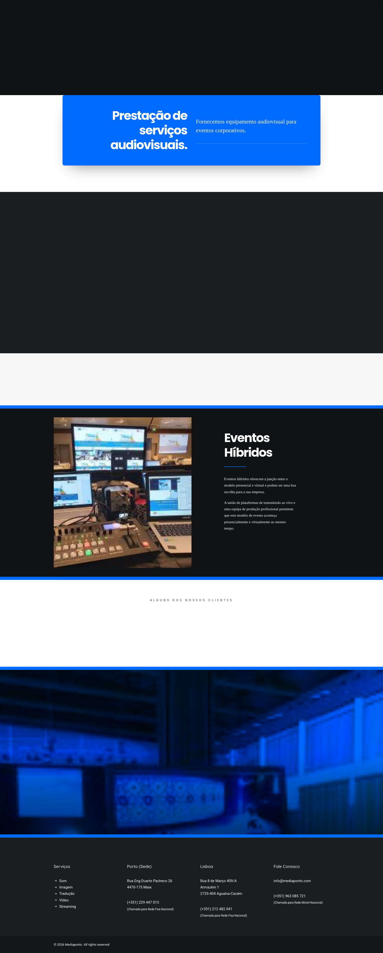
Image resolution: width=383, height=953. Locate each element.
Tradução (67, 893)
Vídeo (64, 900)
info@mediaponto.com (292, 881)
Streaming (67, 906)
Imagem (66, 887)
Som (63, 881)
